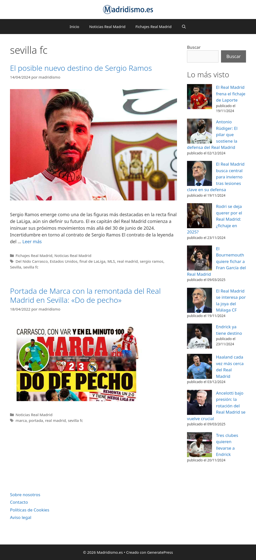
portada (36, 420)
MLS (111, 261)
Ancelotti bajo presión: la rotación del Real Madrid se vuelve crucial (216, 405)
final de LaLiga (93, 261)
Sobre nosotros (25, 494)
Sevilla (15, 266)
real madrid (127, 261)
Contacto (19, 502)
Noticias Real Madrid (107, 26)
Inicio (74, 26)
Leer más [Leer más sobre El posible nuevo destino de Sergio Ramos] (32, 241)
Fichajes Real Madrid (154, 26)
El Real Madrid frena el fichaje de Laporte (230, 93)
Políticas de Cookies (29, 510)
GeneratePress (160, 552)
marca (21, 420)
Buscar (193, 47)
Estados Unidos (63, 261)
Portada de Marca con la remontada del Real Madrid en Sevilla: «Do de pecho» (85, 295)
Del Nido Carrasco (32, 261)
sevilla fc (30, 266)
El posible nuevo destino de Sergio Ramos (81, 68)
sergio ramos (151, 261)
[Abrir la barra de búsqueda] (183, 26)
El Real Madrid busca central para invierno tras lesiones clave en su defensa (215, 176)
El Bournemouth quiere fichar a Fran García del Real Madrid (216, 261)
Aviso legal (20, 517)
